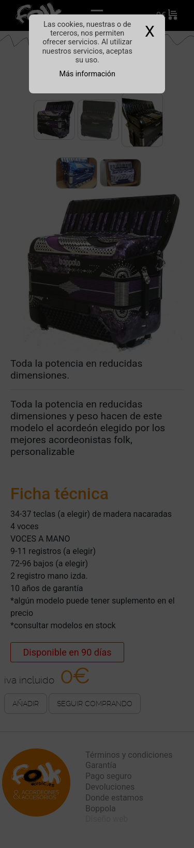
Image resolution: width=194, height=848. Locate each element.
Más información (87, 74)
